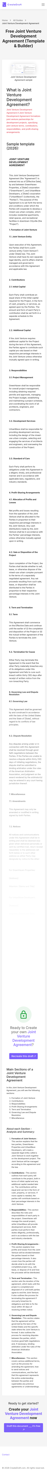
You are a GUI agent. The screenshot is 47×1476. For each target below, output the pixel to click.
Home (5, 20)
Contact (5, 1454)
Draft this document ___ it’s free (23, 1427)
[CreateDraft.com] (12, 4)
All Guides (18, 20)
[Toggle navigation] (43, 4)
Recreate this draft (23, 1056)
